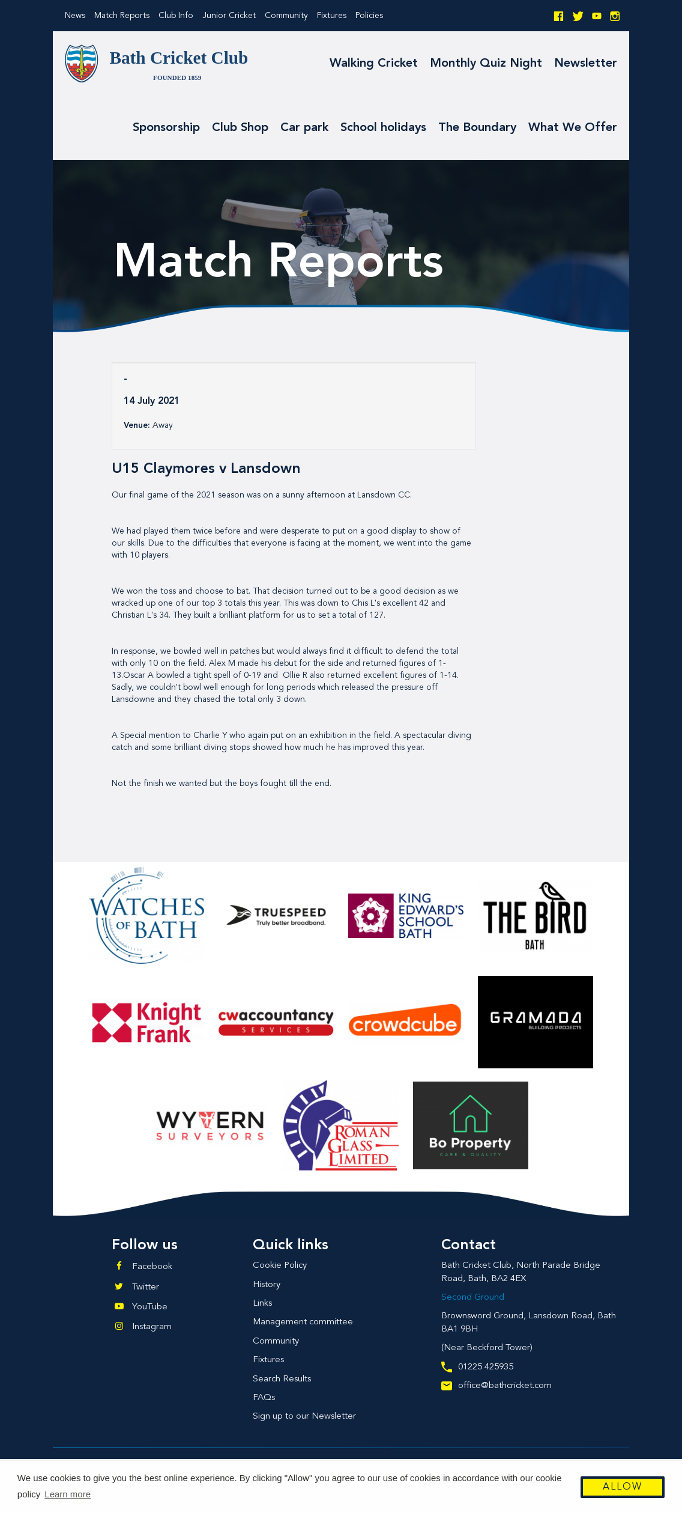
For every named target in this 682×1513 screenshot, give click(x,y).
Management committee (303, 1322)
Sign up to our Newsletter (304, 1416)
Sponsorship (166, 128)
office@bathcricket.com (496, 1385)
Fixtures (331, 15)
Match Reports (121, 15)
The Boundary (477, 128)
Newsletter (585, 64)
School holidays (383, 128)
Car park (304, 128)
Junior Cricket (229, 15)
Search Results (282, 1379)
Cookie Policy (280, 1265)
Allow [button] (622, 1487)
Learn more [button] (67, 1494)
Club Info (175, 15)
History (266, 1284)
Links (262, 1303)
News (75, 15)
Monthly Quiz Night (486, 64)
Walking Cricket (374, 64)
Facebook (152, 1266)
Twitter (145, 1287)
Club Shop (240, 128)
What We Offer (572, 128)
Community (286, 15)
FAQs (264, 1397)
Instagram (152, 1327)
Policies (369, 15)
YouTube (149, 1307)
